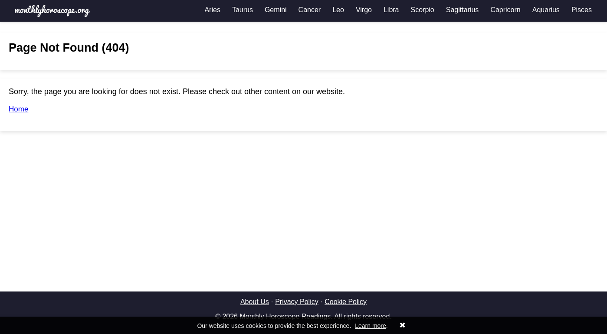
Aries (212, 9)
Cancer (310, 9)
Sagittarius (462, 9)
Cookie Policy (346, 301)
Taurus (242, 9)
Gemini (276, 9)
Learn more (370, 325)
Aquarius (546, 9)
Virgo (364, 9)
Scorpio (422, 9)
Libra (391, 9)
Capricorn (505, 9)
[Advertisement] (303, 200)
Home (18, 109)
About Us (254, 301)
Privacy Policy (296, 301)
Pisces (581, 9)
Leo (338, 9)
